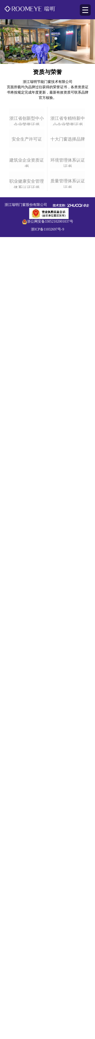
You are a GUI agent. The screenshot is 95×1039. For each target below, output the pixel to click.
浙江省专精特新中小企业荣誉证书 (67, 168)
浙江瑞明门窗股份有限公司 (26, 372)
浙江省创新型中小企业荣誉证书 (26, 168)
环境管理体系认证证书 (67, 293)
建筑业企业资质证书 (26, 294)
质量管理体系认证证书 (67, 355)
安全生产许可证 (27, 228)
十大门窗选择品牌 (67, 228)
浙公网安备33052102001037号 (50, 389)
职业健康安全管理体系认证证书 (26, 356)
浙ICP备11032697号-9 (47, 396)
